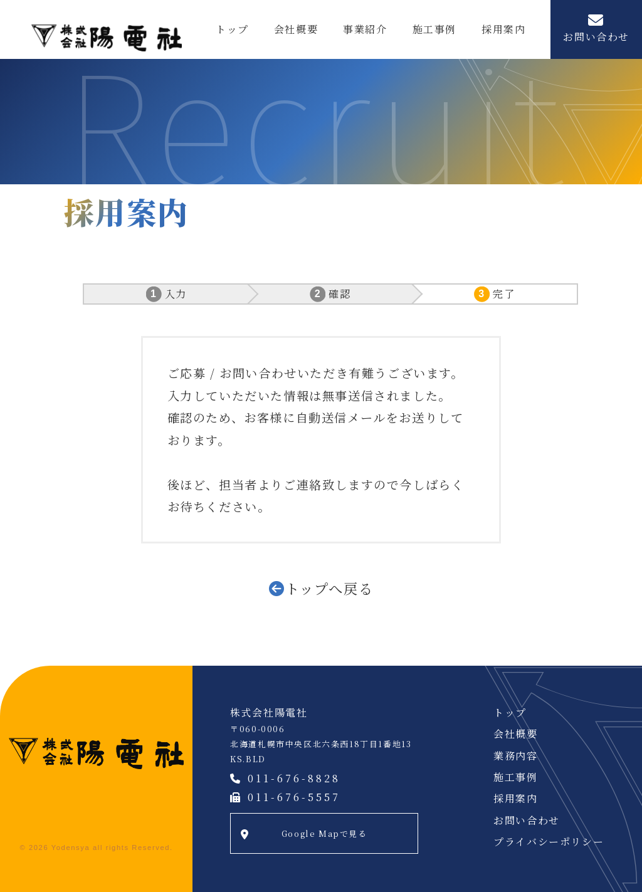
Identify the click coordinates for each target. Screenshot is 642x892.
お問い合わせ (596, 36)
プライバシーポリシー (548, 841)
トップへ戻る (329, 588)
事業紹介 (365, 29)
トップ (232, 29)
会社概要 (296, 29)
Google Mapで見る (324, 833)
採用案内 (503, 29)
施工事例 (434, 29)
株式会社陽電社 (106, 38)
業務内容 (515, 755)
